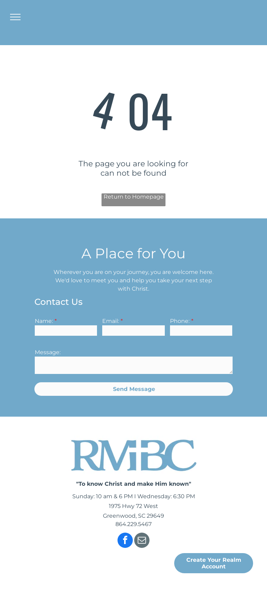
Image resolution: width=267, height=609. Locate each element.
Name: (44, 321)
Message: (47, 352)
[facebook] (125, 541)
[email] (141, 541)
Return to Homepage (134, 196)
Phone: (179, 321)
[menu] (15, 17)
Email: (110, 321)
